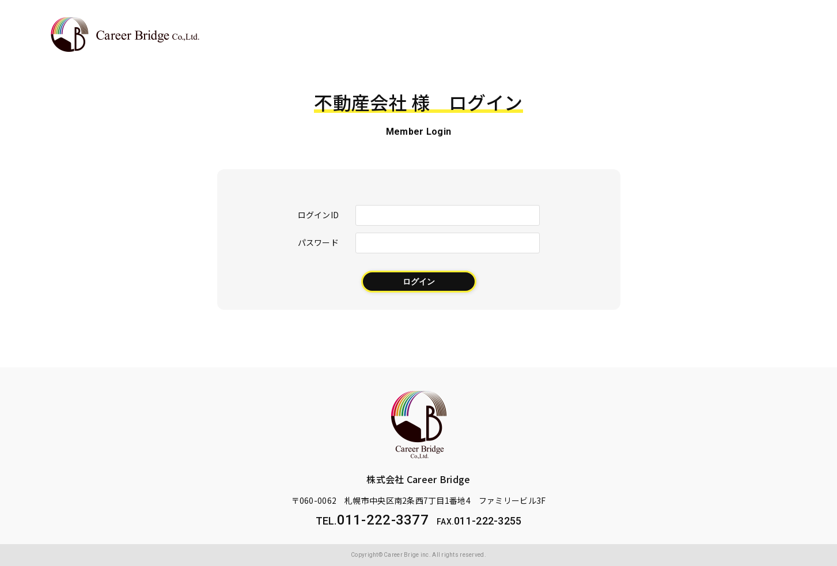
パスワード (318, 242)
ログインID (318, 214)
